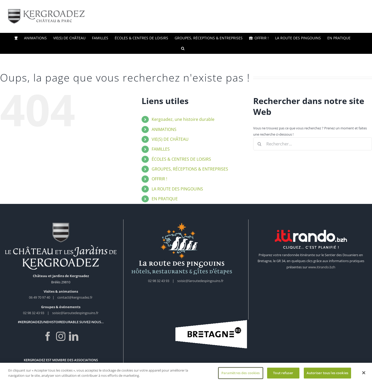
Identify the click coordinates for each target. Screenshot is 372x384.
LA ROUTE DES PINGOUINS (177, 189)
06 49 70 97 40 (40, 297)
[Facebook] (47, 336)
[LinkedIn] (73, 336)
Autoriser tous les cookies (327, 374)
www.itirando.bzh (321, 267)
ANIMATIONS (164, 129)
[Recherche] (259, 143)
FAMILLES (161, 149)
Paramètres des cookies (240, 374)
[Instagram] (60, 336)
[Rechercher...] (312, 143)
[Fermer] (363, 374)
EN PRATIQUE (165, 199)
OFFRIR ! (159, 179)
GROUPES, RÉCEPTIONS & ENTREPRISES (190, 169)
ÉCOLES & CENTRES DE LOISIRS (181, 159)
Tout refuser (283, 374)
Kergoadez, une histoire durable (183, 119)
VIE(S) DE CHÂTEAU (170, 139)
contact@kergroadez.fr (74, 297)
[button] (182, 48)
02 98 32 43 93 (33, 313)
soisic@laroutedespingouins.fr (75, 313)
